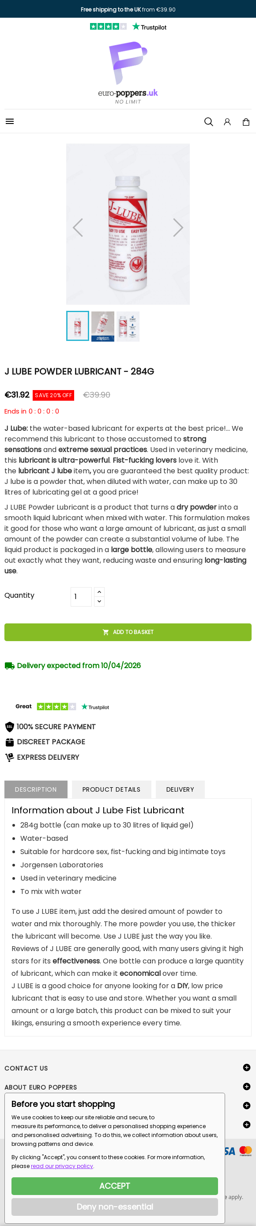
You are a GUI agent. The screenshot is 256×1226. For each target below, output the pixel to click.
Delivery (180, 789)
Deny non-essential (115, 1206)
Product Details (112, 789)
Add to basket (128, 632)
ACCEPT (114, 1185)
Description (36, 789)
